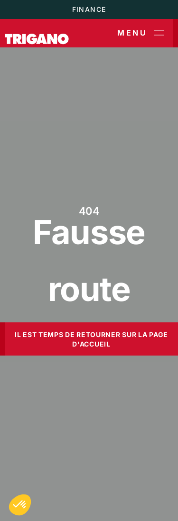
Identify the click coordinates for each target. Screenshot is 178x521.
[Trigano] (37, 33)
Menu (140, 33)
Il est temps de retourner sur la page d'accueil (91, 339)
